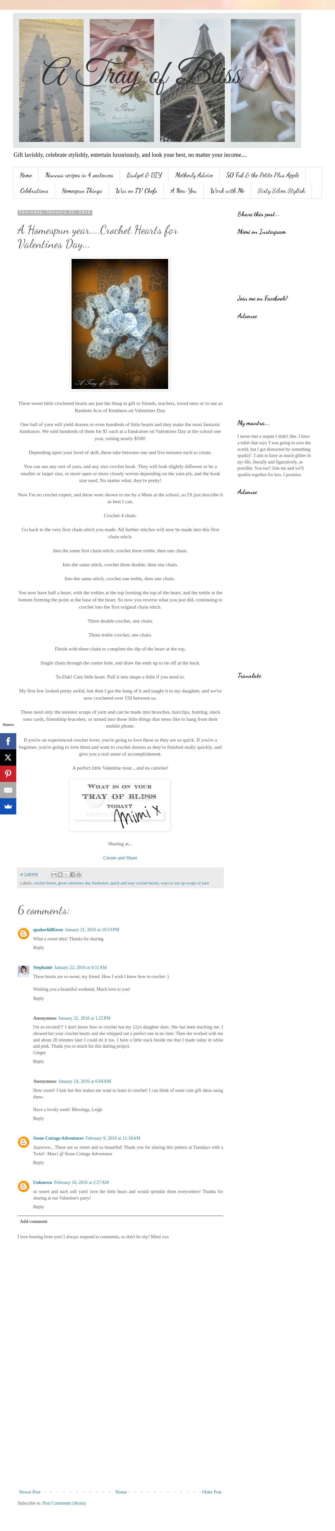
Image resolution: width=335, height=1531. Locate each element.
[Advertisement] (120, 1434)
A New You (184, 191)
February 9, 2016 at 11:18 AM (113, 1138)
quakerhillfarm (48, 929)
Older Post (212, 1492)
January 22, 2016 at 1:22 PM (85, 1018)
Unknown (42, 1182)
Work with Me (227, 191)
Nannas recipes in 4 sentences (79, 175)
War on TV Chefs (136, 191)
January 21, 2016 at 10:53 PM (92, 929)
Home (26, 175)
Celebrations (34, 191)
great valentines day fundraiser (83, 883)
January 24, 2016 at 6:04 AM (85, 1081)
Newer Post (29, 1492)
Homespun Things (82, 191)
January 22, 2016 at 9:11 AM (80, 967)
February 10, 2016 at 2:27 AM (81, 1182)
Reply (38, 947)
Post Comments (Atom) (64, 1503)
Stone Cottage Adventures (58, 1138)
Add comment (33, 1221)
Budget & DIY (144, 175)
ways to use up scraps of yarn (185, 883)
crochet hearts (44, 883)
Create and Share (120, 857)
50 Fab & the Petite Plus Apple (262, 175)
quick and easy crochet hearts (135, 883)
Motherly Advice (194, 175)
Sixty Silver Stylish (281, 191)
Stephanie (42, 967)
